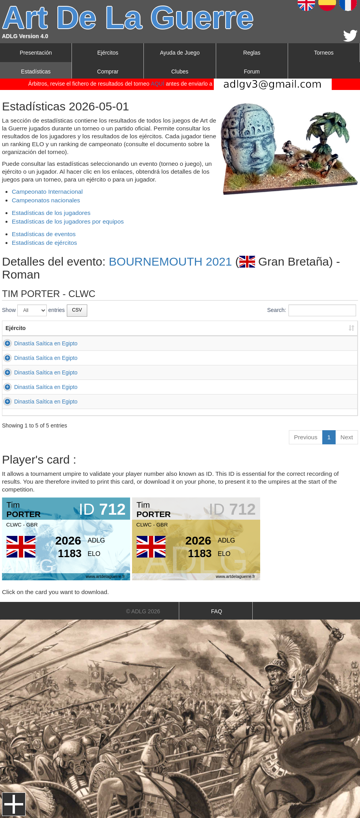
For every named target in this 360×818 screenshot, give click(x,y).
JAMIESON (158, 387)
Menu (14, 804)
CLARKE (155, 401)
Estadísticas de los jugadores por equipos (68, 221)
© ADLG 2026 (143, 611)
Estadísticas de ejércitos (44, 242)
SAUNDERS (159, 372)
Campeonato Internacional (47, 191)
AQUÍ (157, 84)
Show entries (33, 310)
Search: (311, 310)
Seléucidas (196, 358)
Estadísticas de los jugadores (51, 212)
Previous (306, 437)
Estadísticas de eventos (44, 234)
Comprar (107, 71)
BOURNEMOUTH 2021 (170, 261)
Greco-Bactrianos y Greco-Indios (223, 343)
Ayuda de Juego (180, 53)
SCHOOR (156, 343)
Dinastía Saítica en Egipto (45, 343)
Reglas (252, 53)
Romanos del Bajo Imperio (215, 372)
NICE (150, 358)
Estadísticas (35, 71)
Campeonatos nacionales (46, 200)
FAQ (216, 611)
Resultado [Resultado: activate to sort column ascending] (286, 328)
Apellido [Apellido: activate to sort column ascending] (155, 328)
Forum (251, 71)
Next (346, 437)
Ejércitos (107, 53)
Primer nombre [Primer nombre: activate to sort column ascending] (107, 328)
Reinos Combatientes (209, 387)
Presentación (36, 53)
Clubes (180, 71)
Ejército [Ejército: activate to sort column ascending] (16, 328)
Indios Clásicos (201, 401)
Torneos (324, 53)
